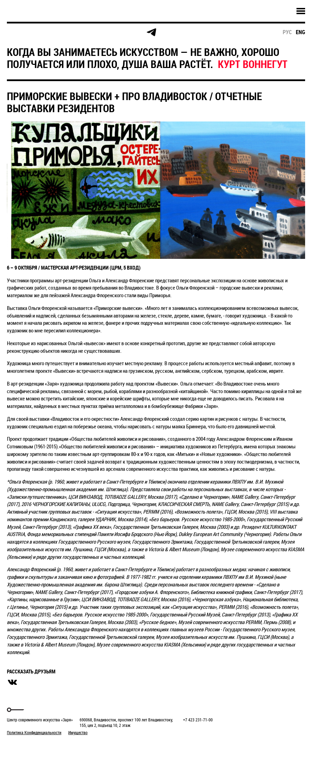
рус (287, 32)
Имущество (78, 732)
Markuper (25, 745)
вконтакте (12, 682)
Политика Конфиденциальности (34, 732)
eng (300, 32)
